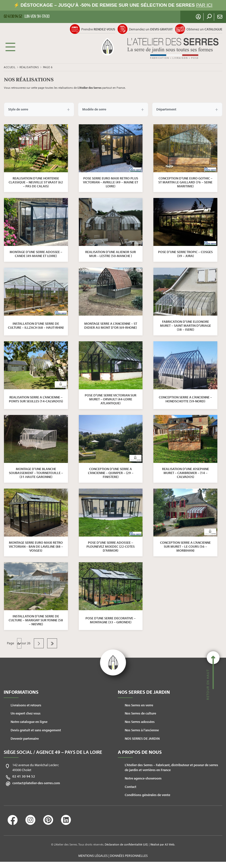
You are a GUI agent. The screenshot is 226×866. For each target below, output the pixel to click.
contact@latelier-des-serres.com (36, 783)
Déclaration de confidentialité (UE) (126, 844)
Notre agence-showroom (143, 778)
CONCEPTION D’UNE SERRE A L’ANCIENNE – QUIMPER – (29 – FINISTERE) (110, 473)
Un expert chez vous (26, 713)
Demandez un (151, 29)
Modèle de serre (113, 109)
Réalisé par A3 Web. (162, 844)
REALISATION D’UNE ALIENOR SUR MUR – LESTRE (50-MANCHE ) (110, 254)
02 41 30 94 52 (23, 776)
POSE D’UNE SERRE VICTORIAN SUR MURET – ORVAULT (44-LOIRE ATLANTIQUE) (110, 399)
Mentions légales (93, 855)
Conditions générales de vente (147, 795)
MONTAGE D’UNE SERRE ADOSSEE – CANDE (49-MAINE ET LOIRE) (36, 254)
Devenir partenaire (25, 738)
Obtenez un (204, 29)
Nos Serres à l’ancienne (142, 730)
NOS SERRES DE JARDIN (142, 738)
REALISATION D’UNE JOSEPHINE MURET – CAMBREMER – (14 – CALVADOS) (185, 473)
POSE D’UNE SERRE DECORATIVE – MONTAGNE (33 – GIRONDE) (110, 620)
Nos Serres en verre (139, 705)
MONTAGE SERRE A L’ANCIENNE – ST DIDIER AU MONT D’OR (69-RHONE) (110, 325)
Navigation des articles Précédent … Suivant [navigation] (19, 643)
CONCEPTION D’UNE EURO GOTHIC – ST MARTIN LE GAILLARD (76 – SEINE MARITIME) (185, 182)
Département (187, 109)
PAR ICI (204, 5)
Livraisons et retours (26, 705)
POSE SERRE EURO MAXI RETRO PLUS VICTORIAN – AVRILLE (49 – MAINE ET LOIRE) (110, 182)
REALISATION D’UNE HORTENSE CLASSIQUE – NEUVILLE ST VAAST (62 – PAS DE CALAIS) (36, 182)
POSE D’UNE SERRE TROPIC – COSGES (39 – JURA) (185, 254)
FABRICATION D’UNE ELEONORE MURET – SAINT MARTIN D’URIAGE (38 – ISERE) (185, 325)
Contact (130, 786)
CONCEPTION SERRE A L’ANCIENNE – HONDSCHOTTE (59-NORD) (185, 399)
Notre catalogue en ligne (29, 721)
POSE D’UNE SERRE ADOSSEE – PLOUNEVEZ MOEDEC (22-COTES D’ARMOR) (110, 546)
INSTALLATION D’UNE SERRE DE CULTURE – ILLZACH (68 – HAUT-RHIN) (36, 325)
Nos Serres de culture (140, 713)
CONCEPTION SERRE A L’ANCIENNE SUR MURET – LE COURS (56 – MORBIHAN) (185, 546)
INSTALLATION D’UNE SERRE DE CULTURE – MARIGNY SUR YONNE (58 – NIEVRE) (36, 620)
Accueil (10, 67)
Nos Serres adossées (140, 721)
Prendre (98, 29)
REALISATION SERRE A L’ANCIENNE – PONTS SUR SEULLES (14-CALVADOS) (36, 399)
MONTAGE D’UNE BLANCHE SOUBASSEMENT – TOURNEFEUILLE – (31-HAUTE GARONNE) (36, 473)
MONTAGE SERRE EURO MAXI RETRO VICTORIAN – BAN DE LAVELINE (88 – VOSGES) (36, 546)
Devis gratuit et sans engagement (36, 730)
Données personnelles (129, 855)
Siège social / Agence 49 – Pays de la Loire (53, 752)
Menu (10, 46)
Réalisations (29, 67)
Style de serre (39, 109)
